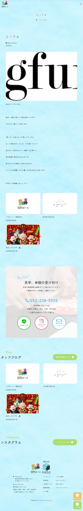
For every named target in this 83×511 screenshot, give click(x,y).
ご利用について (47, 484)
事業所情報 (46, 488)
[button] (81, 4)
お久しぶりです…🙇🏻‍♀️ (13, 247)
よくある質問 (59, 477)
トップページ (47, 477)
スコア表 (45, 491)
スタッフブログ (60, 480)
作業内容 (45, 480)
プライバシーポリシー (62, 488)
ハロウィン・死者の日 (14, 217)
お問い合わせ (59, 484)
